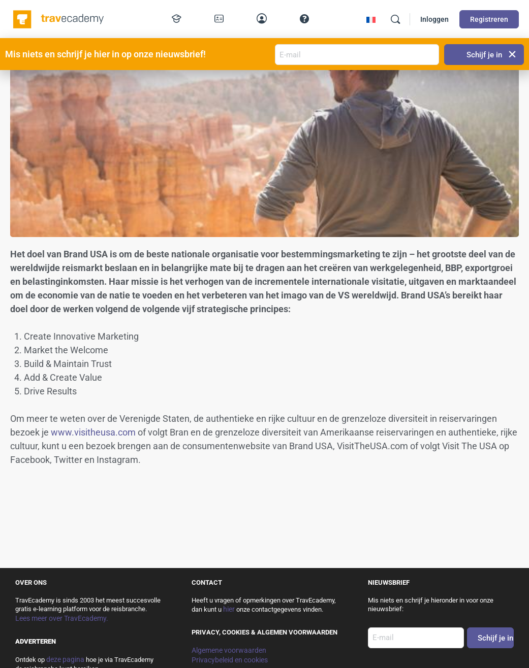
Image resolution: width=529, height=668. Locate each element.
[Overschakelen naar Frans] (371, 19)
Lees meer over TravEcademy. (61, 618)
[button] (512, 54)
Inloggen (434, 19)
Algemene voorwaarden (229, 650)
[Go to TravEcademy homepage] (59, 18)
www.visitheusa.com (93, 432)
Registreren (489, 19)
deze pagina (65, 659)
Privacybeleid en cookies (230, 660)
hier (229, 609)
